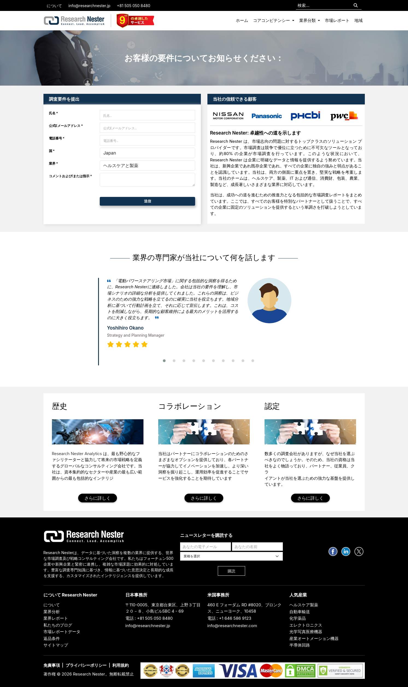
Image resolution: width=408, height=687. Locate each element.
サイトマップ (55, 645)
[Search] (355, 5)
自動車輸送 (299, 611)
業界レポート (55, 618)
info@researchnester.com (232, 625)
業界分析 (51, 611)
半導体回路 (299, 645)
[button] (164, 361)
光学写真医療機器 (305, 631)
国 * (52, 151)
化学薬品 (297, 618)
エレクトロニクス (305, 625)
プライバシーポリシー (86, 665)
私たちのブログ (57, 625)
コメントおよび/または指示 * (70, 176)
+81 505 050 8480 (133, 5)
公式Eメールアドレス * (66, 126)
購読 (231, 571)
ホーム (242, 20)
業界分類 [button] (308, 20)
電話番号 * (57, 138)
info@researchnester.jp (89, 5)
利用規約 (120, 665)
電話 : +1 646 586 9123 (229, 618)
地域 (358, 20)
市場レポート (337, 20)
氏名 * (53, 113)
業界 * (53, 163)
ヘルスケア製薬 (303, 604)
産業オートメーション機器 (314, 638)
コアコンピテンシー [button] (272, 20)
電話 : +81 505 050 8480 (149, 618)
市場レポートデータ (61, 631)
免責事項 (51, 665)
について (54, 5)
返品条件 (51, 638)
